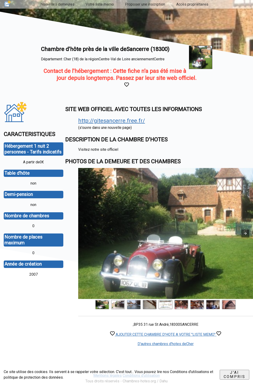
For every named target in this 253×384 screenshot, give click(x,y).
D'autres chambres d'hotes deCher (166, 344)
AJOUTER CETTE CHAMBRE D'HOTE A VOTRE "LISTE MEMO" (165, 334)
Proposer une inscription (145, 4)
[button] (245, 233)
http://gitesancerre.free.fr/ (111, 120)
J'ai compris (234, 374)
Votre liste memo (100, 4)
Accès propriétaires (192, 4)
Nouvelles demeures (57, 4)
